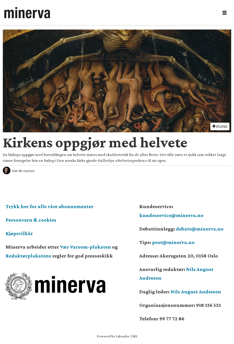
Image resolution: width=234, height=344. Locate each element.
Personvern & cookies (31, 220)
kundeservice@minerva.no (171, 215)
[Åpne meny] (224, 13)
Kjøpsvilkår (19, 233)
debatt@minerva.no (200, 229)
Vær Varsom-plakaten (85, 247)
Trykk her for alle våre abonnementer (49, 206)
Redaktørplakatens (28, 256)
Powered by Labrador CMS (117, 336)
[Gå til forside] (27, 12)
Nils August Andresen (196, 291)
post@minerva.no (173, 242)
